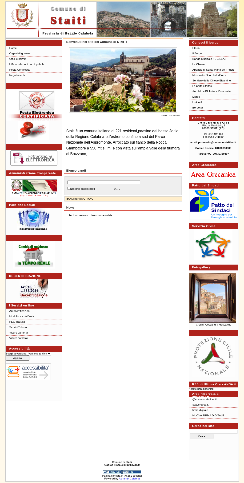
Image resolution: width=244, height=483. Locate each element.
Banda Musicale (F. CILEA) (209, 58)
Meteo (196, 96)
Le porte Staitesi (202, 85)
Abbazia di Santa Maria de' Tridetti (213, 69)
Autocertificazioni (19, 310)
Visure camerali (18, 332)
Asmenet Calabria (129, 478)
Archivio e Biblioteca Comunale (211, 91)
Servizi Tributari (18, 327)
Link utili (197, 102)
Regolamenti (17, 74)
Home (13, 47)
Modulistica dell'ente (21, 316)
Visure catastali (18, 337)
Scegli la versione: (16, 353)
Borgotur (197, 107)
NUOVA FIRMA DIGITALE (208, 415)
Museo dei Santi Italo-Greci (209, 74)
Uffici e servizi (17, 58)
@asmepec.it (200, 404)
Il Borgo (197, 53)
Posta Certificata (19, 69)
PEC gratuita (17, 321)
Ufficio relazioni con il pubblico (27, 64)
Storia (196, 47)
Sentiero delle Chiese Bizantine (211, 80)
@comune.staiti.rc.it (204, 399)
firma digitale (200, 409)
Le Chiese (198, 64)
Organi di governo (20, 53)
